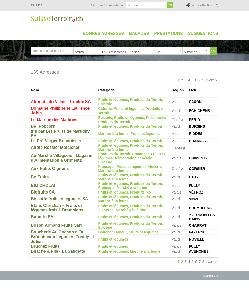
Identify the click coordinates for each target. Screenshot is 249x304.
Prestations (168, 33)
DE (40, 5)
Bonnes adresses (103, 33)
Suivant (208, 80)
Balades (139, 33)
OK (213, 51)
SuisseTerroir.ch (57, 19)
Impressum (210, 275)
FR (33, 5)
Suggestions (203, 33)
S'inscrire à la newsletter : (108, 5)
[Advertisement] (124, 291)
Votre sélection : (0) (205, 5)
